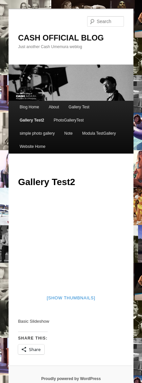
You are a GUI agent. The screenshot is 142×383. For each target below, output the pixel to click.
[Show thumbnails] (71, 297)
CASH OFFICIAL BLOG (61, 37)
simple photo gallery (37, 133)
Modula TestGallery (99, 133)
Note (68, 133)
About (54, 107)
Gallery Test (79, 107)
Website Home (32, 146)
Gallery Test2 (32, 120)
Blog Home (29, 107)
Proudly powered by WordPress (71, 378)
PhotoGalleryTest (68, 120)
